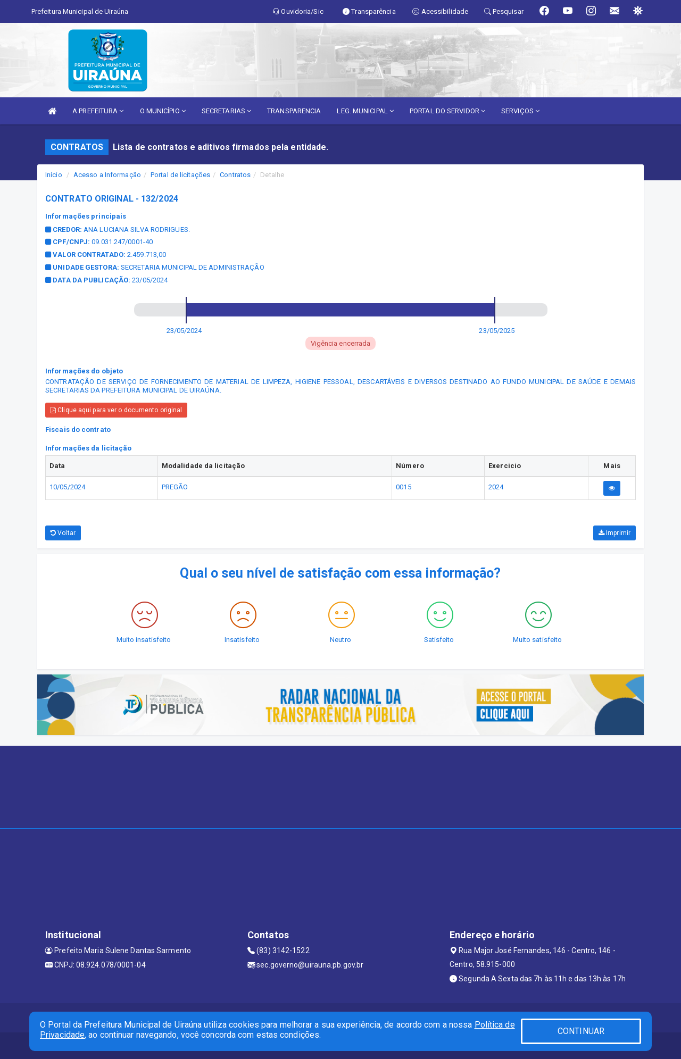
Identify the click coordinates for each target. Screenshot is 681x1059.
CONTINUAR (581, 1031)
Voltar (63, 533)
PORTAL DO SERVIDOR (447, 111)
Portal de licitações (180, 175)
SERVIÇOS (520, 111)
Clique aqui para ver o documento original (116, 410)
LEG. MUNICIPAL (365, 111)
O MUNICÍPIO (163, 111)
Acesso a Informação (107, 175)
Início (53, 175)
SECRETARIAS (226, 111)
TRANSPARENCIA (294, 111)
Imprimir (614, 533)
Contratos (235, 175)
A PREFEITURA (97, 111)
